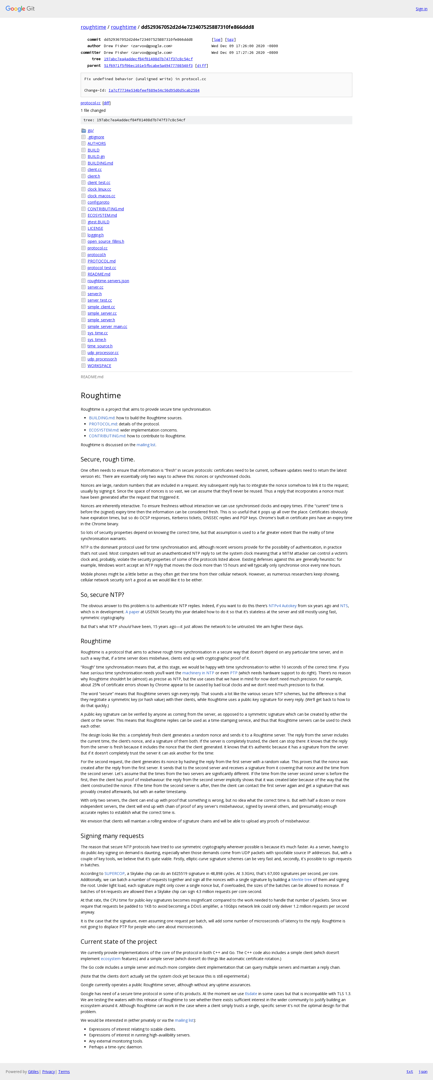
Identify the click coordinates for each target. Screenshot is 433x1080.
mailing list (146, 444)
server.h (95, 293)
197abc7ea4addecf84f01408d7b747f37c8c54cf (148, 58)
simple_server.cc (102, 313)
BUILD (94, 150)
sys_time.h (97, 339)
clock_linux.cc (99, 189)
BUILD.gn (96, 156)
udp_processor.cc (103, 352)
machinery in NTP (198, 672)
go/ (91, 130)
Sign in (421, 8)
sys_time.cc (98, 332)
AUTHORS (97, 143)
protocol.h (97, 254)
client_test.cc (99, 182)
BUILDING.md (100, 163)
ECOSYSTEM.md (102, 215)
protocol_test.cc (102, 267)
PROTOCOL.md (102, 261)
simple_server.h (101, 319)
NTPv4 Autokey (283, 605)
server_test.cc (100, 300)
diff (201, 65)
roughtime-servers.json (108, 280)
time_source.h (100, 346)
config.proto (98, 202)
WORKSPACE (99, 365)
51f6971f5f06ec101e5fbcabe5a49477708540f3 (148, 65)
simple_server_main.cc (107, 326)
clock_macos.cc (101, 195)
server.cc (95, 287)
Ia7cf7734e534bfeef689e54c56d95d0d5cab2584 (154, 90)
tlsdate (251, 993)
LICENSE (95, 228)
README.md (99, 274)
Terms (64, 1071)
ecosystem (111, 958)
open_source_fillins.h (106, 241)
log (217, 39)
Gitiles (33, 1071)
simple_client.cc (101, 306)
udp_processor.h (102, 359)
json (423, 1071)
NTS (344, 605)
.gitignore (96, 137)
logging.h (96, 235)
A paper (132, 611)
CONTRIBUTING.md (106, 208)
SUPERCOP (115, 873)
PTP (234, 672)
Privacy (48, 1071)
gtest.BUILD (98, 221)
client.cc (95, 169)
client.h (94, 176)
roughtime (93, 27)
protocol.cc (91, 102)
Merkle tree (301, 879)
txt (409, 1071)
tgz (230, 39)
